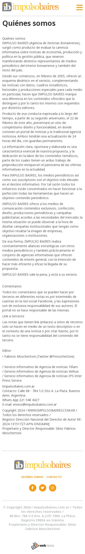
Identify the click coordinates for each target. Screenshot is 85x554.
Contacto (53, 477)
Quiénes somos (32, 477)
